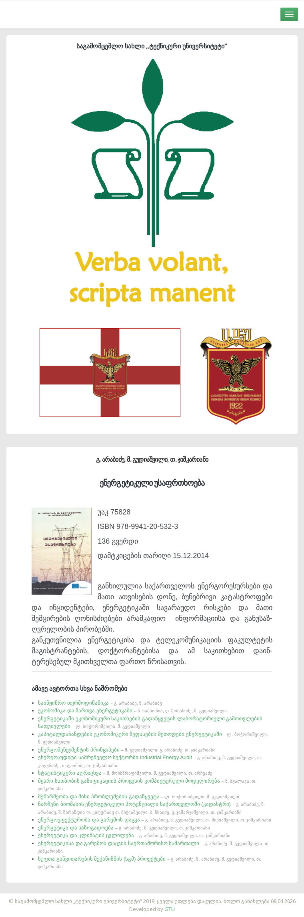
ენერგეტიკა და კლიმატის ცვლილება (134, 835)
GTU (169, 909)
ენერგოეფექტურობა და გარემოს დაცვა (154, 820)
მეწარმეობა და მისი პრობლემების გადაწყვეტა (138, 796)
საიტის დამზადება (175, 897)
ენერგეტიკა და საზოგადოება (124, 828)
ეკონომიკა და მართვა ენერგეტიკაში (132, 711)
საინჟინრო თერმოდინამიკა (100, 703)
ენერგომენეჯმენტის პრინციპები (127, 750)
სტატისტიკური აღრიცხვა (125, 773)
